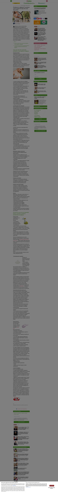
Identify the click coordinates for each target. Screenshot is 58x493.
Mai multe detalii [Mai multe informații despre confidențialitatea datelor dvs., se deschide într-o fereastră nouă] (14, 485)
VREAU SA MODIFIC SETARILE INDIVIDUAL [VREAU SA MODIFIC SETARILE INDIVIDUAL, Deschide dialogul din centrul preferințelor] (51, 487)
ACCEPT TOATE (52, 485)
